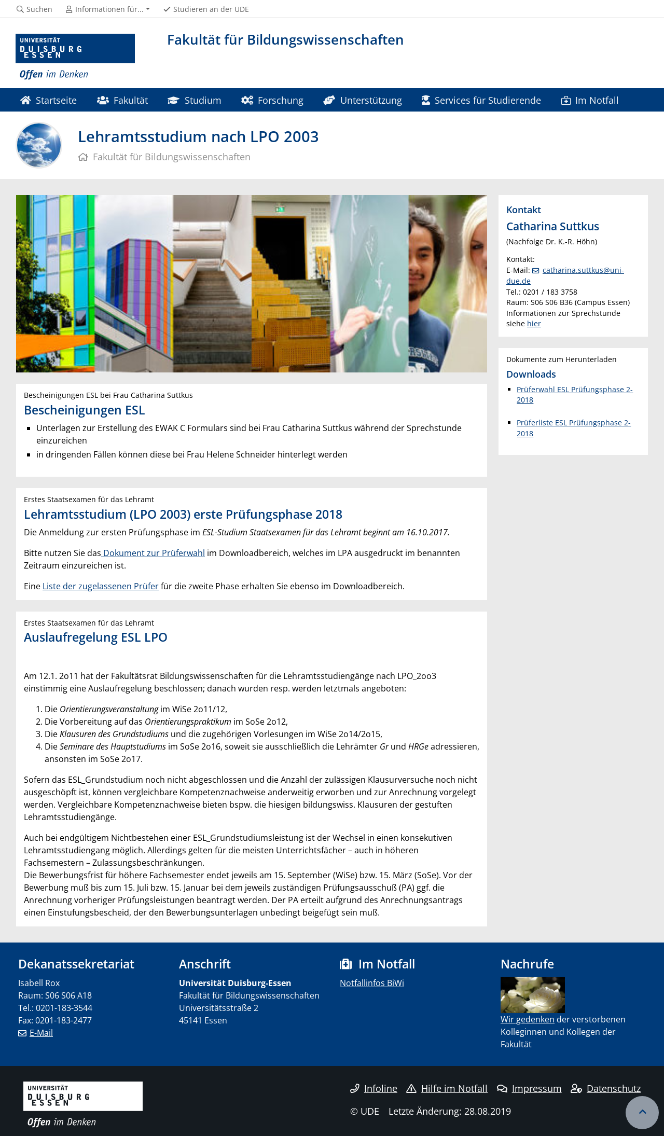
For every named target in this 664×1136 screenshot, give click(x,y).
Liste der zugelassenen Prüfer (101, 586)
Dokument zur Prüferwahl (153, 553)
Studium (194, 99)
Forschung (272, 99)
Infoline (373, 1088)
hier (534, 323)
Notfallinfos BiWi (372, 983)
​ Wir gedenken (528, 1019)
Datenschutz (606, 1088)
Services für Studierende (481, 99)
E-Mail (41, 1032)
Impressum (529, 1088)
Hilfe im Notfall (447, 1088)
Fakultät (122, 99)
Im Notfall (590, 99)
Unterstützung (362, 99)
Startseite (48, 99)
